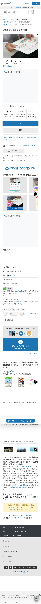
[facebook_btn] (10, 567)
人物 (11, 20)
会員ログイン (26, 466)
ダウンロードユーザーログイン (25, 515)
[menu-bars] (5, 12)
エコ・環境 (14, 24)
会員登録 (22, 485)
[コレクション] (25, 602)
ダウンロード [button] (20, 123)
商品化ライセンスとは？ (28, 145)
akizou (9, 66)
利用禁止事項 (7, 137)
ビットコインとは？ (31, 353)
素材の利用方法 (19, 137)
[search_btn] (14, 12)
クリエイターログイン (16, 518)
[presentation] (35, 382)
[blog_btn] (19, 567)
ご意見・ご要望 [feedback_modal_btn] (29, 567)
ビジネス (13, 22)
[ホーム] (6, 602)
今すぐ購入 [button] (13, 151)
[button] (26, 3)
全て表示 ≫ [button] (34, 314)
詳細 (30, 597)
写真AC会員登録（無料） (19, 487)
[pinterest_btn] (15, 567)
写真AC (5, 20)
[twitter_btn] (6, 567)
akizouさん (17, 291)
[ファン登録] (16, 602)
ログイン (10, 469)
